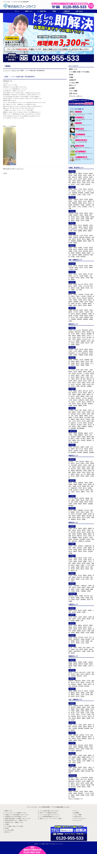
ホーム (17, 11)
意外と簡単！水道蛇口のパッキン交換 (83, 154)
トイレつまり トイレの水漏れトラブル (15, 812)
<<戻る (5, 173)
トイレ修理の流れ (41, 11)
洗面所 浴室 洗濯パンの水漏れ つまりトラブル (17, 818)
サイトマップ (77, 820)
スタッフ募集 (73, 91)
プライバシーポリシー (76, 96)
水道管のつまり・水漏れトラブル (14, 822)
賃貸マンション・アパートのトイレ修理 (50, 818)
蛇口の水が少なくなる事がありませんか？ (83, 148)
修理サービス (28, 11)
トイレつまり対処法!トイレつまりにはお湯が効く (83, 120)
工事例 (54, 11)
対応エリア (72, 85)
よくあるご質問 (74, 82)
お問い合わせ (79, 11)
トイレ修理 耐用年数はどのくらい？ (83, 130)
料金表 (71, 74)
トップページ (6, 70)
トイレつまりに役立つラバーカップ (83, 125)
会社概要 (71, 88)
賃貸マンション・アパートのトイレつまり (83, 137)
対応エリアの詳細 (73, 798)
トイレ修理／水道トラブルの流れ (79, 72)
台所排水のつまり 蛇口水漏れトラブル (15, 816)
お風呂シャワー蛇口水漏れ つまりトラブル (16, 814)
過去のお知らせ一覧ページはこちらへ (13, 168)
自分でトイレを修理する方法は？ (49, 812)
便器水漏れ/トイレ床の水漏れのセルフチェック (83, 160)
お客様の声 (67, 11)
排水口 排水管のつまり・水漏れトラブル (16, 820)
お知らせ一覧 (15, 70)
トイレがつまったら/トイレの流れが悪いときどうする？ (83, 114)
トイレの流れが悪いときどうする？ (49, 810)
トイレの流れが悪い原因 (81, 142)
